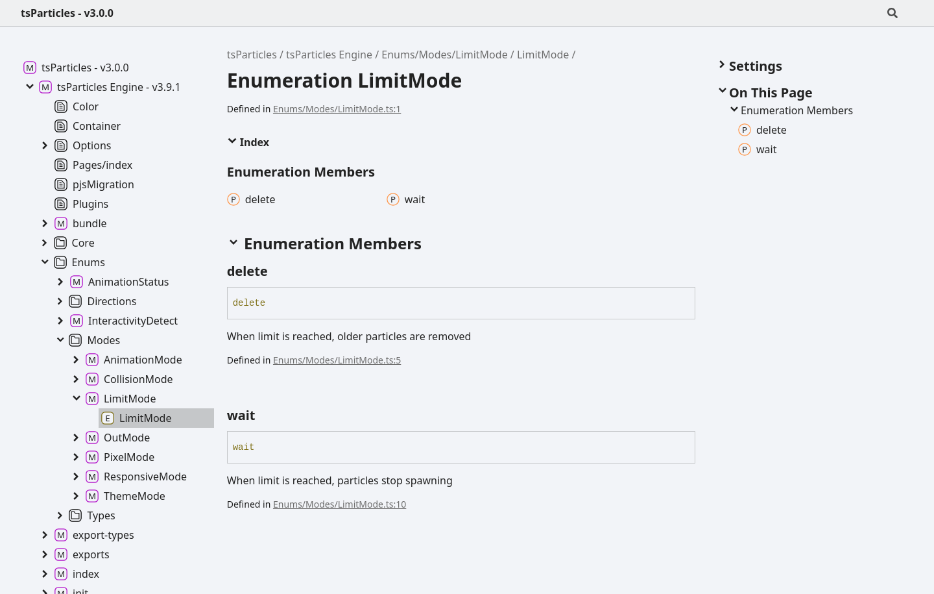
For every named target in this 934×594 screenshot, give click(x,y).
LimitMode (543, 54)
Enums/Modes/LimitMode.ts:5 (337, 360)
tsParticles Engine (329, 54)
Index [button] (248, 142)
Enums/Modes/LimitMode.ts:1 (337, 109)
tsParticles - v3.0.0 (67, 13)
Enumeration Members (790, 110)
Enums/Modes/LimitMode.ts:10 (339, 504)
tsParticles (252, 54)
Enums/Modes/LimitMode (444, 54)
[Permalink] (279, 271)
